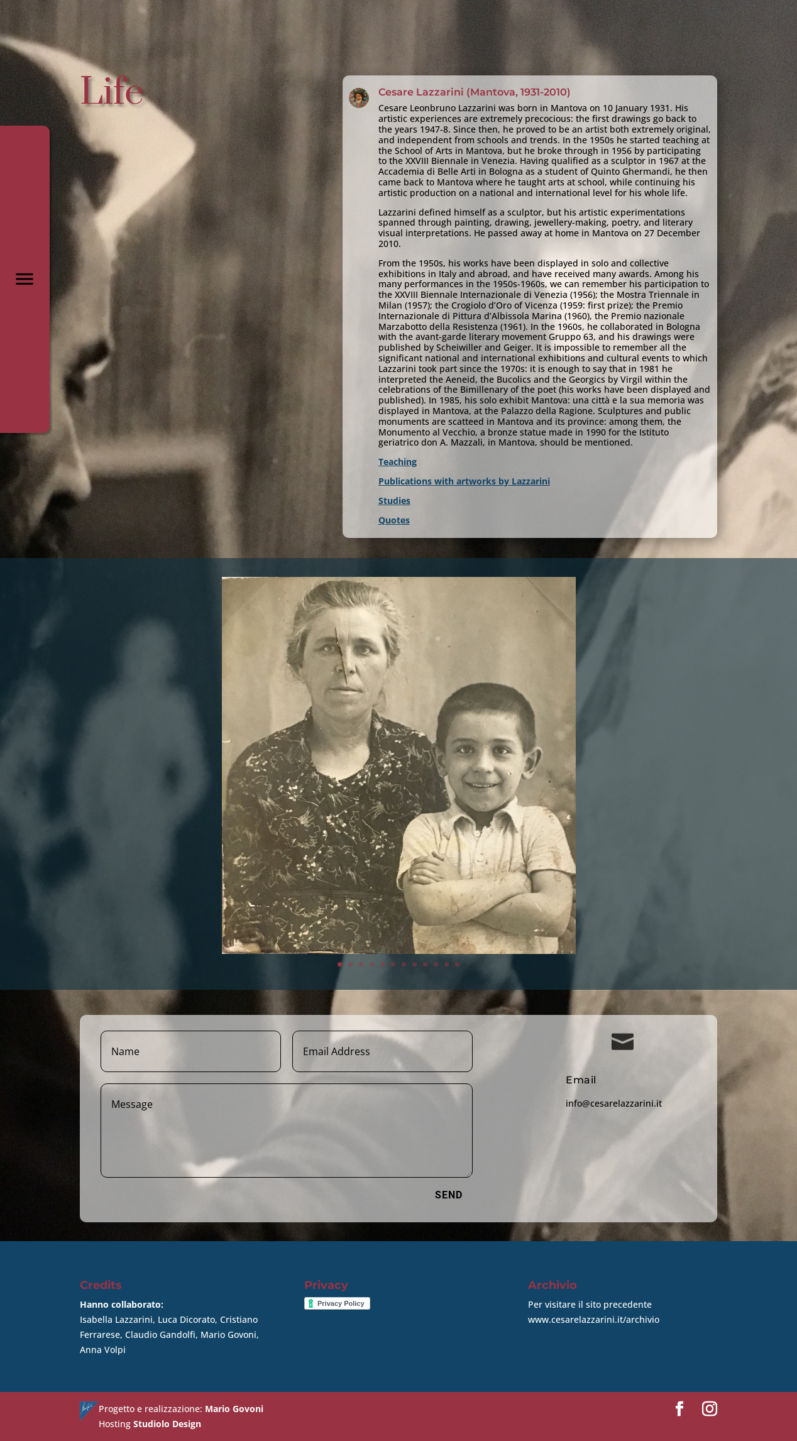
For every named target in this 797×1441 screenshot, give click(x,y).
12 (433, 886)
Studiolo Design (167, 1424)
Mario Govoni (234, 1409)
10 (420, 886)
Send (449, 1195)
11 (427, 886)
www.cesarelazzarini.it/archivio (593, 1319)
